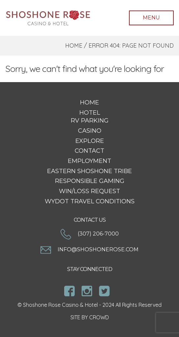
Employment (89, 161)
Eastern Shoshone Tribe (89, 171)
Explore (89, 141)
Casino (89, 130)
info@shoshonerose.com (89, 249)
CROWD (99, 317)
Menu (151, 17)
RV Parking (90, 120)
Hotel (89, 112)
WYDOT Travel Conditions (90, 201)
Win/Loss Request (89, 191)
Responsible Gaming (89, 181)
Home (73, 45)
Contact (89, 150)
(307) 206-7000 (90, 234)
